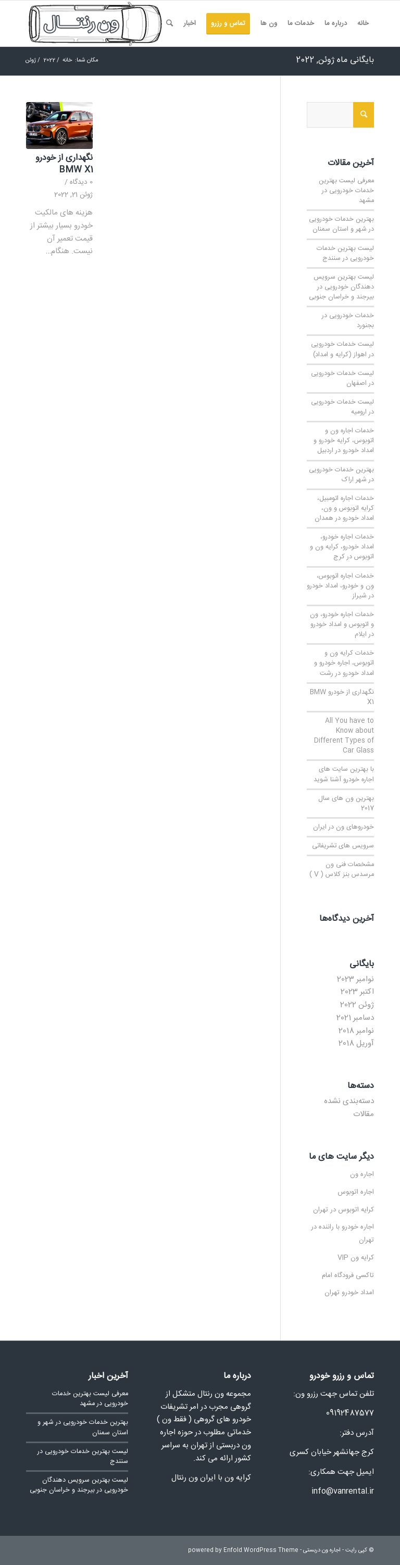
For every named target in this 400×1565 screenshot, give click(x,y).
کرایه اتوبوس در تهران (343, 1210)
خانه (67, 61)
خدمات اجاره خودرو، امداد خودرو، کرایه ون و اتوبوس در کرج (342, 547)
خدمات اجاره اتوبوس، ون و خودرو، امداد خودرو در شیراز (340, 586)
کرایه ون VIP (356, 1257)
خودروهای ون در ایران (343, 827)
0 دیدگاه (81, 182)
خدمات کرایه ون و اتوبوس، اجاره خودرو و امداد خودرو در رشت (344, 663)
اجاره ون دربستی (322, 1550)
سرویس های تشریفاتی (343, 846)
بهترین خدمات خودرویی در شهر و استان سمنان (341, 224)
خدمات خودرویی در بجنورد (348, 320)
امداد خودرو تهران (349, 1292)
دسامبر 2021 (355, 1017)
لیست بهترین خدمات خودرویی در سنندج (345, 253)
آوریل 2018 (356, 1043)
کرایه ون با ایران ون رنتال (211, 1477)
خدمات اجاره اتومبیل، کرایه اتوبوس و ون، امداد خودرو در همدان (344, 508)
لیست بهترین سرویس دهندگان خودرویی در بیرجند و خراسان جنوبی (341, 287)
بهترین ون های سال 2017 (346, 803)
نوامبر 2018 (356, 1030)
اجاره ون (362, 1174)
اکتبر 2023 (357, 991)
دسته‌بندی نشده (349, 1101)
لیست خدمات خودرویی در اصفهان (342, 378)
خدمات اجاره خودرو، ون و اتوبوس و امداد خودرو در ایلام (342, 624)
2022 (49, 61)
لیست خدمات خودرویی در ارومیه (342, 407)
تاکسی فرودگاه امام (348, 1275)
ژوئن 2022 (357, 1004)
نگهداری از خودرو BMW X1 (64, 164)
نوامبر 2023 (355, 979)
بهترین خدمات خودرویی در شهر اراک (341, 475)
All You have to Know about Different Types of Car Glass (344, 736)
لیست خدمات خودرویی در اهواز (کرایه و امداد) (342, 349)
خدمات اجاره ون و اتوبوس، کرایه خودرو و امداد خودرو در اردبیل (344, 440)
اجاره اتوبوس (356, 1192)
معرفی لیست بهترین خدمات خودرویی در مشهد (346, 191)
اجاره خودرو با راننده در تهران (342, 1233)
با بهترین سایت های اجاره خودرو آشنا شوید (344, 774)
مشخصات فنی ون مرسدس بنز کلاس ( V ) (341, 869)
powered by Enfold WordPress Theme (243, 1550)
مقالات (363, 1114)
